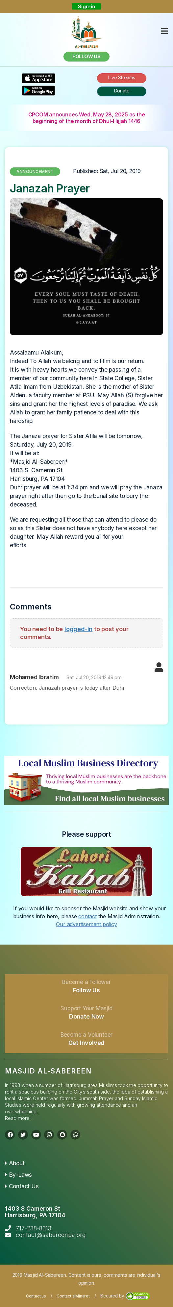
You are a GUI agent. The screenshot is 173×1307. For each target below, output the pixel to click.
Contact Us (22, 1186)
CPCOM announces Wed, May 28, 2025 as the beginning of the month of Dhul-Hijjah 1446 (86, 117)
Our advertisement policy (86, 924)
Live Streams (121, 77)
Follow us (86, 56)
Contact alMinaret (73, 1296)
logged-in (78, 628)
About (15, 1163)
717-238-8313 (33, 1228)
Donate (122, 90)
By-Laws (18, 1174)
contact (87, 916)
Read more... (19, 1118)
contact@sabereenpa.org (51, 1234)
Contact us (36, 1296)
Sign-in (86, 6)
